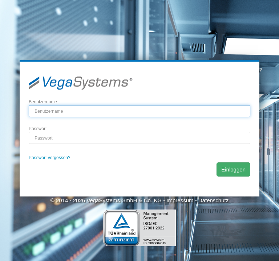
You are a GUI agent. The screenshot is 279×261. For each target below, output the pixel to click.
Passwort (37, 128)
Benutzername (43, 101)
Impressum (179, 200)
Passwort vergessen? (49, 157)
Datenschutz (213, 200)
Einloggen (233, 169)
